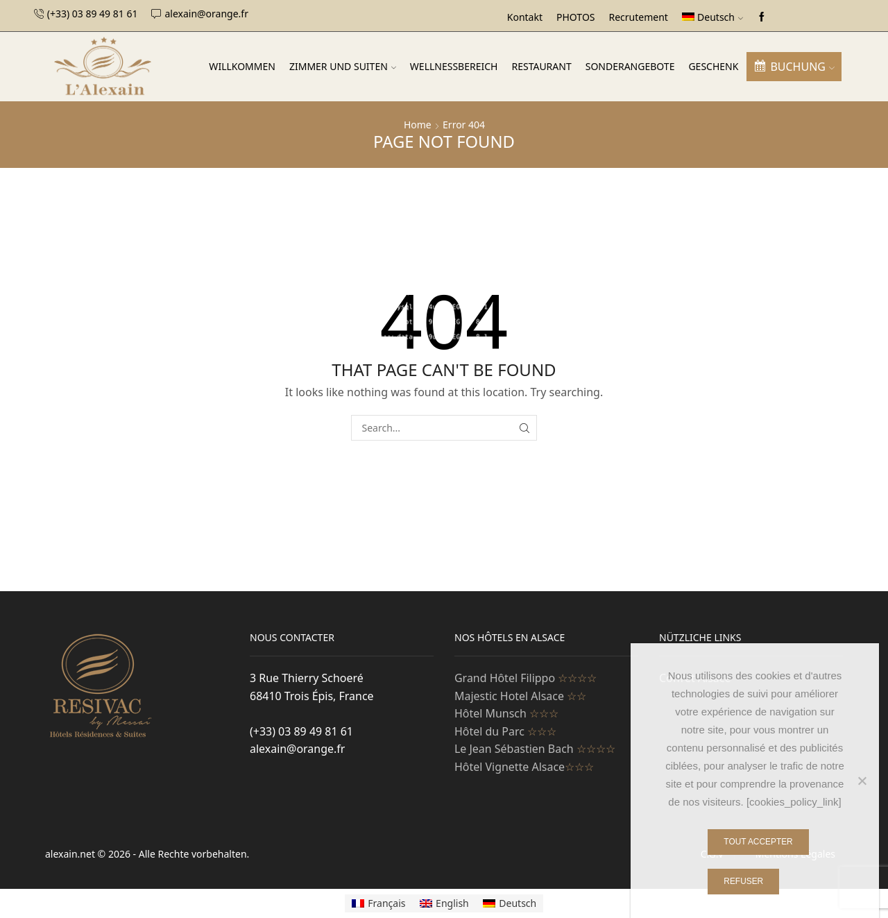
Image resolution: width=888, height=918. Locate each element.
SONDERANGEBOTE (630, 66)
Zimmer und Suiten (342, 66)
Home (418, 124)
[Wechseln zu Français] (379, 903)
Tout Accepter (758, 842)
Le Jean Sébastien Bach (534, 748)
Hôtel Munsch (506, 713)
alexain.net (71, 853)
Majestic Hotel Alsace (520, 696)
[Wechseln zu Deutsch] (510, 903)
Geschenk (713, 66)
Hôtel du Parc (505, 731)
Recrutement (638, 17)
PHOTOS (575, 17)
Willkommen (242, 66)
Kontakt (525, 17)
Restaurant (541, 66)
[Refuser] (862, 781)
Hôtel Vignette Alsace (524, 766)
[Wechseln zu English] (444, 903)
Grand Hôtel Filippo (525, 678)
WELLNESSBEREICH (454, 66)
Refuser (743, 881)
